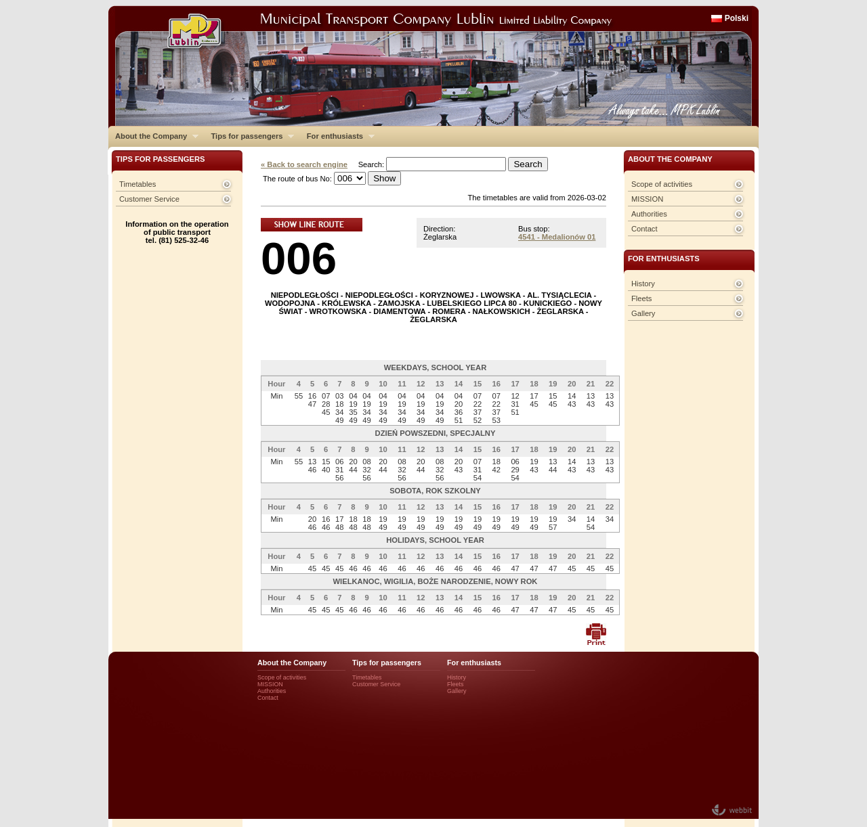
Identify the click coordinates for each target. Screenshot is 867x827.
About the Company (153, 136)
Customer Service (149, 199)
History (643, 284)
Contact (644, 229)
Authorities (649, 214)
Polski (736, 18)
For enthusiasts (337, 136)
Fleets (641, 298)
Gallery (643, 313)
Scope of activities (661, 184)
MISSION (647, 199)
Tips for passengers (249, 136)
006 (299, 258)
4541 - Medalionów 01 (556, 237)
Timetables (137, 184)
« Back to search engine (304, 164)
